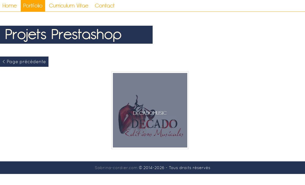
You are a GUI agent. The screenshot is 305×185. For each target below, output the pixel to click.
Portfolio (33, 6)
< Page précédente (24, 61)
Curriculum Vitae (68, 6)
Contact (105, 6)
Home (10, 6)
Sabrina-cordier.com (116, 167)
